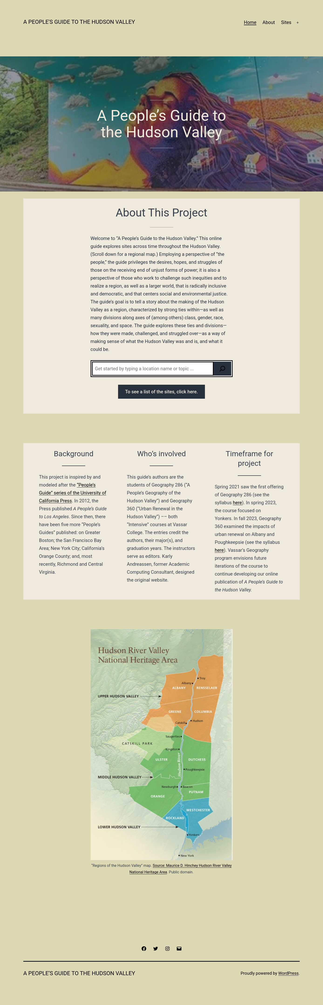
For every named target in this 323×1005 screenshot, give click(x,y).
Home (250, 22)
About (268, 22)
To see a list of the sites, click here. (161, 391)
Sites (286, 22)
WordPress (288, 973)
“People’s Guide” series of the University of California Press (72, 493)
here (219, 550)
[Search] (222, 369)
